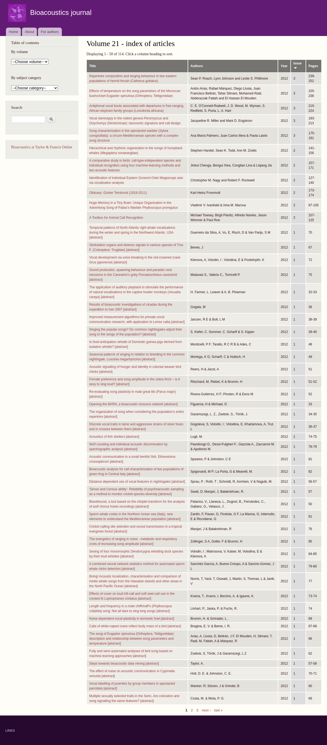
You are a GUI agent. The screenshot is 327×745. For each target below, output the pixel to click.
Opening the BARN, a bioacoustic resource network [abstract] (133, 404)
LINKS (10, 731)
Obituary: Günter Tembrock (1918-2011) (118, 193)
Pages (313, 66)
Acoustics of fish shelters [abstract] (114, 437)
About (29, 32)
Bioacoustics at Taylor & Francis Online (41, 147)
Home (13, 32)
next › (206, 710)
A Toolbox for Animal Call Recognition (116, 218)
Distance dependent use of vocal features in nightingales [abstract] (137, 481)
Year (284, 66)
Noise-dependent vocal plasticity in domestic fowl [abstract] (131, 618)
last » (218, 710)
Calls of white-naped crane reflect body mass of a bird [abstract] (135, 626)
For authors (50, 32)
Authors (197, 66)
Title (92, 66)
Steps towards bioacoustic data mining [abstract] (124, 663)
